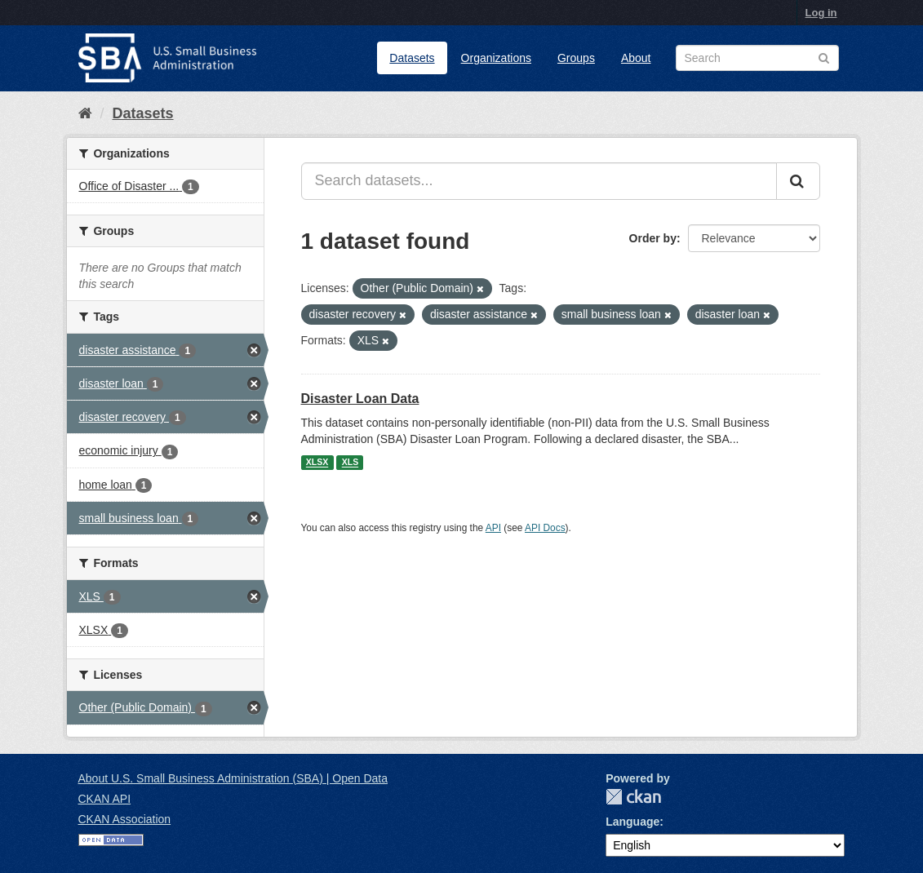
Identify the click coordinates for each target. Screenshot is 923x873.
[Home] (85, 113)
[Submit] (798, 181)
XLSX (317, 463)
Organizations (496, 57)
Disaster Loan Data (360, 398)
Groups (576, 57)
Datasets (411, 57)
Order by (653, 238)
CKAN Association (124, 819)
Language (632, 821)
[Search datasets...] (539, 181)
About (636, 57)
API (493, 528)
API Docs (545, 528)
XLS (350, 463)
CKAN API (104, 798)
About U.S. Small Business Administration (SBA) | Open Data (233, 778)
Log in (821, 13)
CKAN (633, 796)
